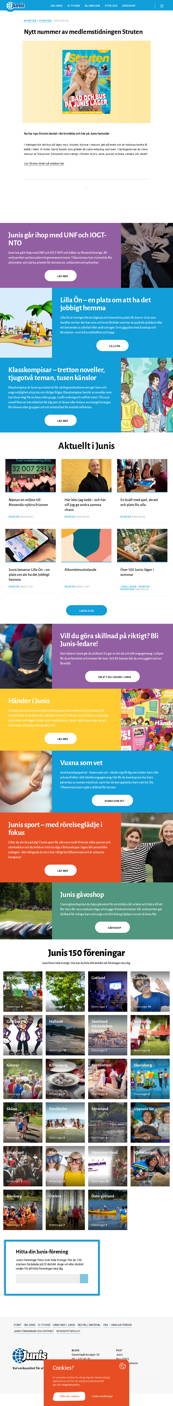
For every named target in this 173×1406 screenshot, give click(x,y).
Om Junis (57, 5)
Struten (45, 20)
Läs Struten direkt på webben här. (44, 163)
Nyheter (30, 20)
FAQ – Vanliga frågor (117, 1324)
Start (17, 1324)
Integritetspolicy (68, 1331)
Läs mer (60, 276)
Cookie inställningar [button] (102, 1396)
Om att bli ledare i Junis (112, 677)
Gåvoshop (129, 5)
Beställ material (89, 1324)
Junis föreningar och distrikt (34, 1331)
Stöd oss (111, 5)
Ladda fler (86, 611)
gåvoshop (112, 928)
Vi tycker (73, 5)
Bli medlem (92, 5)
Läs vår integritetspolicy (66, 1384)
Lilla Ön (112, 346)
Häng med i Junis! (64, 1324)
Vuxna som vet (112, 801)
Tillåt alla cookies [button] (69, 1396)
